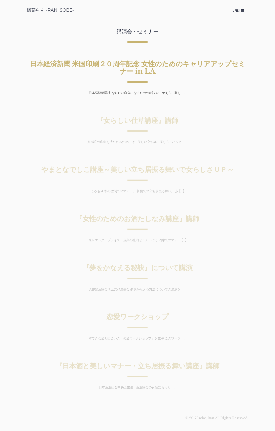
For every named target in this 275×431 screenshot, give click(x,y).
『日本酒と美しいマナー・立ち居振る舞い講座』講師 (137, 366)
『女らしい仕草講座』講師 (137, 120)
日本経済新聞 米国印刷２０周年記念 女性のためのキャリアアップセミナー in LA (137, 68)
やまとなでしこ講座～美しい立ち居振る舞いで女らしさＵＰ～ (137, 169)
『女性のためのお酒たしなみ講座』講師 (137, 218)
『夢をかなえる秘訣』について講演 (138, 268)
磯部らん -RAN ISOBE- (50, 10)
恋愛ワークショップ (137, 317)
